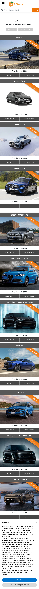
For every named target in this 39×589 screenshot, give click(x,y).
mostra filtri (26, 29)
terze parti (5, 540)
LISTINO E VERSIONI (29, 75)
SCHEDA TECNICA (9, 75)
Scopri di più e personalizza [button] (19, 585)
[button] (36, 522)
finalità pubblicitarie (24, 550)
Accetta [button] (19, 580)
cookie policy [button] (6, 536)
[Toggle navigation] (3, 4)
